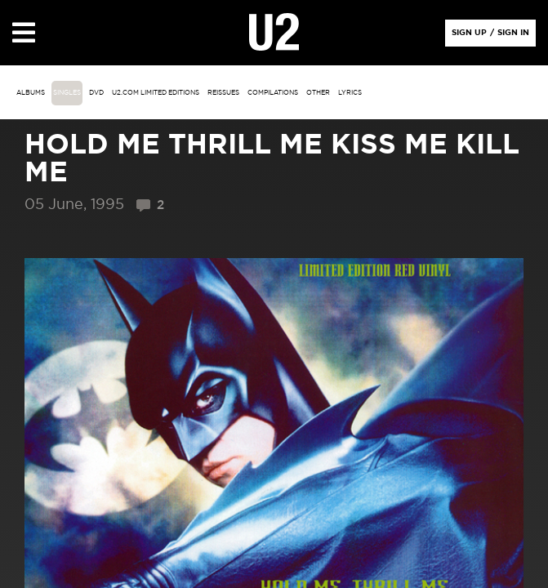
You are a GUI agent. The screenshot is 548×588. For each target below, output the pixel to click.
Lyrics (350, 93)
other (318, 93)
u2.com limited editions (155, 93)
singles (67, 93)
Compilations (272, 93)
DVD (96, 93)
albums (30, 93)
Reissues (223, 93)
